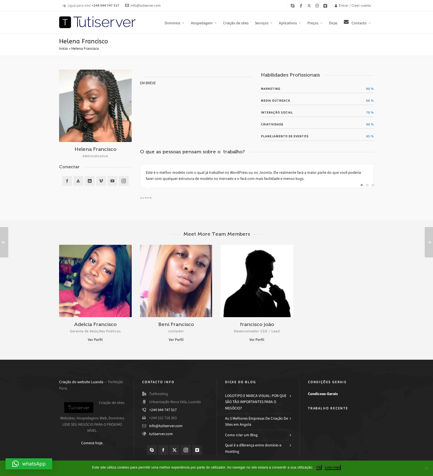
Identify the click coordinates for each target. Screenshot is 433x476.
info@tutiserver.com (143, 5)
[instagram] (318, 5)
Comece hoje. (92, 443)
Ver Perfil (95, 339)
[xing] (326, 6)
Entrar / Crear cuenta (353, 5)
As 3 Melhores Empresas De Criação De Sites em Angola (256, 421)
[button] (29, 463)
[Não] (426, 468)
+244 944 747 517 (163, 409)
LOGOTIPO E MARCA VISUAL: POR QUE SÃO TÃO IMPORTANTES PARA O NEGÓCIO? (255, 402)
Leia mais (332, 467)
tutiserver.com (161, 433)
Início (63, 48)
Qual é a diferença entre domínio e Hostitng (253, 448)
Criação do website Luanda (81, 382)
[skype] (293, 6)
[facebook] (302, 6)
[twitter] (310, 5)
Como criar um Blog (241, 435)
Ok (318, 467)
